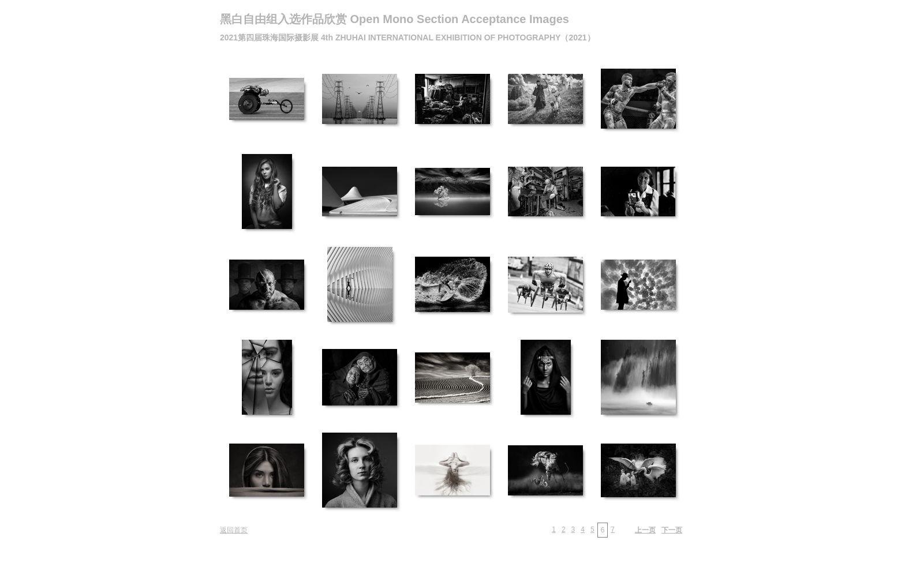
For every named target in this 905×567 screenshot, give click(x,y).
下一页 (671, 530)
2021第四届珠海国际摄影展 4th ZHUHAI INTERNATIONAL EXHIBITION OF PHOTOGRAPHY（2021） (407, 37)
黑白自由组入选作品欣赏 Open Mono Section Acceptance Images (394, 19)
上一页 (645, 530)
